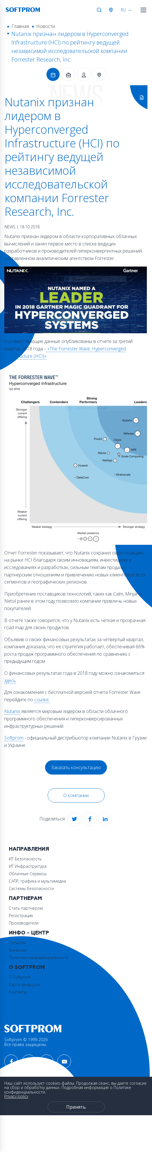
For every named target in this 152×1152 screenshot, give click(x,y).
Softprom (13, 738)
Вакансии (18, 950)
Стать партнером (26, 908)
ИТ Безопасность (25, 859)
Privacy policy (16, 1096)
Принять (76, 1107)
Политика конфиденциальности (38, 957)
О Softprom (27, 967)
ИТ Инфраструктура (27, 866)
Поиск (99, 10)
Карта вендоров (24, 984)
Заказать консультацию (76, 767)
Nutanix (12, 711)
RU (123, 10)
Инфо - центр (29, 933)
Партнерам (25, 898)
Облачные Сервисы (27, 873)
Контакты (18, 992)
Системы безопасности (31, 888)
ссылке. (42, 699)
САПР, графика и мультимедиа (37, 881)
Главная (20, 26)
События (17, 942)
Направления (29, 849)
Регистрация (21, 915)
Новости (45, 26)
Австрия (112, 10)
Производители (23, 923)
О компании (76, 795)
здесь (10, 680)
